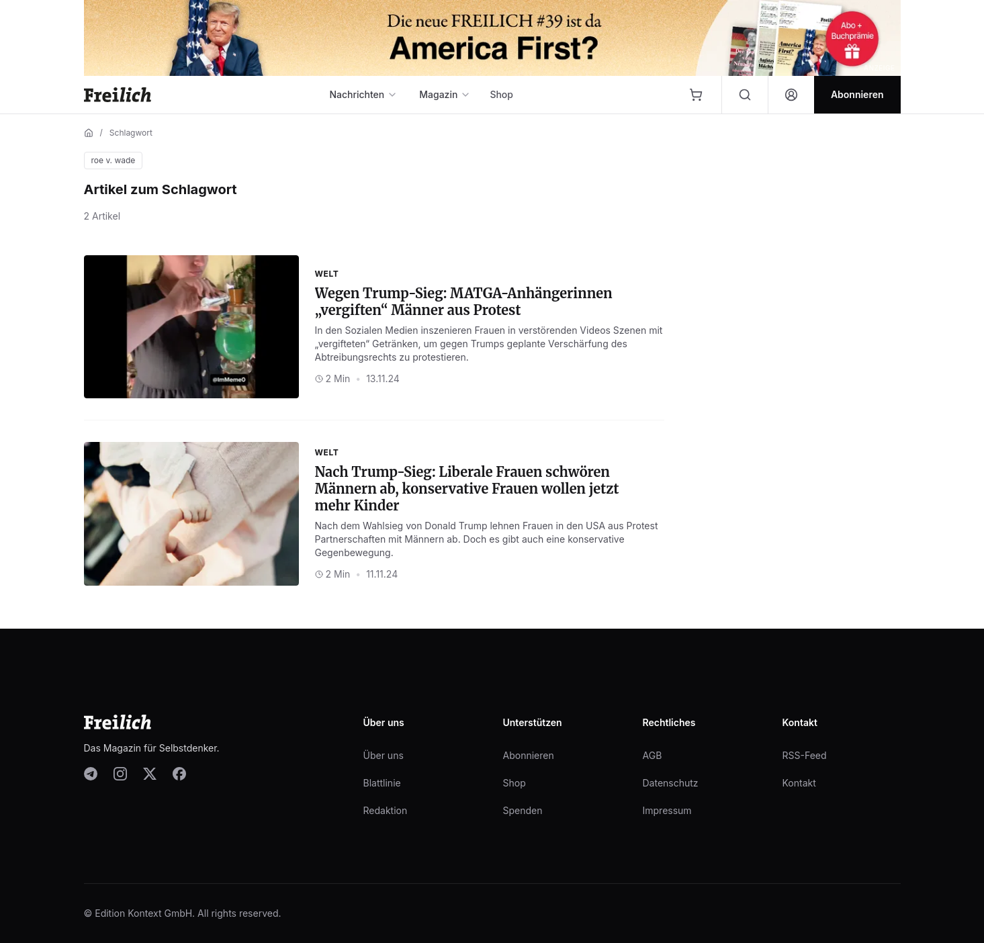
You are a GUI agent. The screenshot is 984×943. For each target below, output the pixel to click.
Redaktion (385, 810)
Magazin (445, 94)
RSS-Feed (804, 755)
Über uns (383, 755)
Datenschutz (671, 783)
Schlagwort (130, 133)
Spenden (523, 810)
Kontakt (799, 783)
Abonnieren (528, 755)
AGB (652, 755)
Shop (501, 94)
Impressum (667, 810)
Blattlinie (382, 783)
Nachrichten (363, 94)
